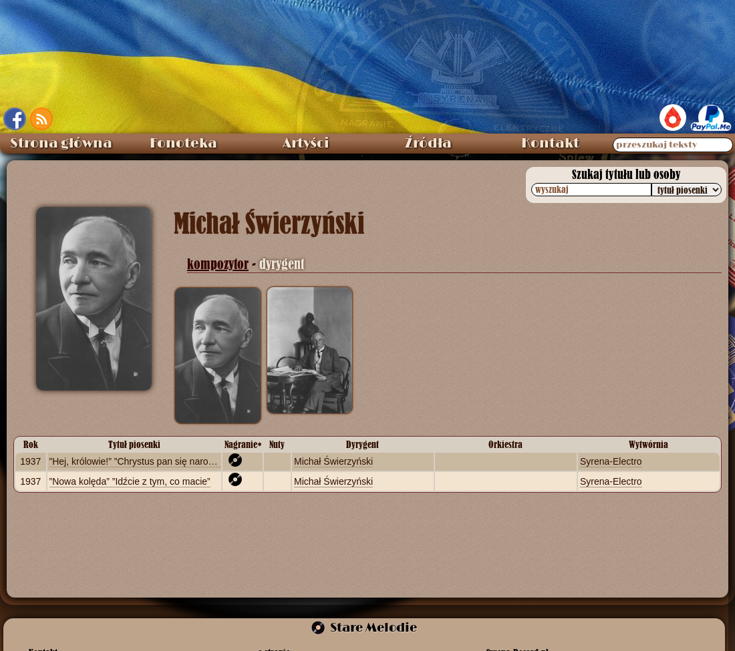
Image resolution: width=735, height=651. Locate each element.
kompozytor (218, 264)
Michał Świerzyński (333, 461)
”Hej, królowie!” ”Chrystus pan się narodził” (137, 461)
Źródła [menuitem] (428, 144)
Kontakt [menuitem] (550, 144)
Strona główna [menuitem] (61, 144)
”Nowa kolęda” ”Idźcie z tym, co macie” (129, 481)
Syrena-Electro (611, 461)
